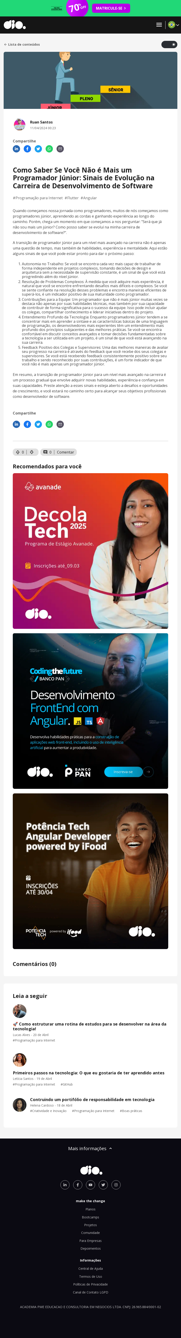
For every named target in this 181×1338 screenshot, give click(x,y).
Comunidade (90, 1232)
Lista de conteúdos (22, 44)
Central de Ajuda (90, 1268)
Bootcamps (90, 1217)
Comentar (65, 452)
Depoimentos (90, 1248)
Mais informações (90, 1148)
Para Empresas (90, 1240)
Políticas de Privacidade (90, 1284)
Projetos (90, 1225)
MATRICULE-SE (111, 8)
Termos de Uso (90, 1276)
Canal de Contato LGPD (90, 1292)
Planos (90, 1209)
